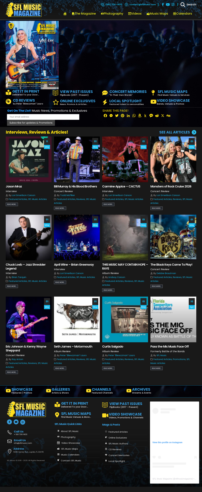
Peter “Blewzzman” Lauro (73, 355)
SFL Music (162, 355)
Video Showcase (68, 442)
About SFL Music (68, 431)
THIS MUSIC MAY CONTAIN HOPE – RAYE (125, 266)
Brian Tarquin (19, 277)
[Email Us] (29, 441)
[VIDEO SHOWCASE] (173, 100)
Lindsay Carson (116, 277)
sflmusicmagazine (183, 479)
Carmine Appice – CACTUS (121, 186)
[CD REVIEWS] (29, 99)
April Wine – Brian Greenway (74, 264)
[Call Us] (29, 431)
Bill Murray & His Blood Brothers (75, 186)
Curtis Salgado (112, 346)
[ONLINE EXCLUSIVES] (77, 100)
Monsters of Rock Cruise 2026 (170, 186)
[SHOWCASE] (25, 391)
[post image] (29, 159)
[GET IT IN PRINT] (29, 92)
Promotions (179, 359)
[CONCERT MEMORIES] (125, 92)
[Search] (188, 4)
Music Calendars (68, 454)
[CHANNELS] (105, 391)
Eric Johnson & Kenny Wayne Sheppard (26, 348)
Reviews (80, 199)
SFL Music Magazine (162, 479)
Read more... (12, 204)
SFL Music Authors (116, 443)
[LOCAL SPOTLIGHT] (125, 100)
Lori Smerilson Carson (23, 195)
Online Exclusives (115, 437)
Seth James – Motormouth (73, 346)
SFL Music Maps (67, 448)
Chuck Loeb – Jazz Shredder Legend (26, 266)
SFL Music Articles (37, 199)
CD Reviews (113, 449)
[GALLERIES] (65, 391)
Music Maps (157, 13)
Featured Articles (18, 199)
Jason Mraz (14, 186)
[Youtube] (168, 4)
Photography (112, 13)
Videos (135, 13)
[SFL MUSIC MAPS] (173, 92)
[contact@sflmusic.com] (140, 4)
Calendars (182, 13)
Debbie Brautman (166, 273)
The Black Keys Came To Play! (171, 264)
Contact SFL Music (69, 460)
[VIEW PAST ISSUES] (77, 92)
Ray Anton (17, 359)
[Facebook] (163, 4)
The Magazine (84, 13)
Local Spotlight (114, 461)
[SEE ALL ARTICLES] (165, 132)
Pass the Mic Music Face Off (169, 346)
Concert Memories (116, 455)
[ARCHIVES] (145, 391)
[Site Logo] (24, 9)
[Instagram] (173, 4)
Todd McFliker (67, 195)
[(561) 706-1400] (111, 4)
